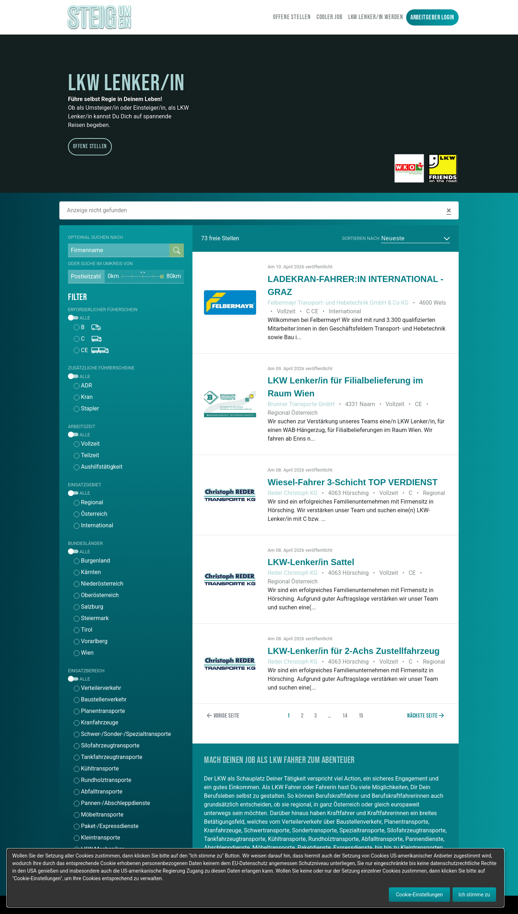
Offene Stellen (292, 17)
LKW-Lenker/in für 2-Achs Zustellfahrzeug (354, 651)
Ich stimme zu (474, 894)
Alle (79, 317)
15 (361, 716)
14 (344, 716)
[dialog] (255, 878)
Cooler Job (329, 17)
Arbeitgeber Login (432, 17)
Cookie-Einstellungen (419, 894)
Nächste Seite (425, 716)
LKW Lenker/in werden (375, 17)
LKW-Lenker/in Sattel (311, 562)
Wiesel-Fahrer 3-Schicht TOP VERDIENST (352, 482)
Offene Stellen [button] (90, 146)
